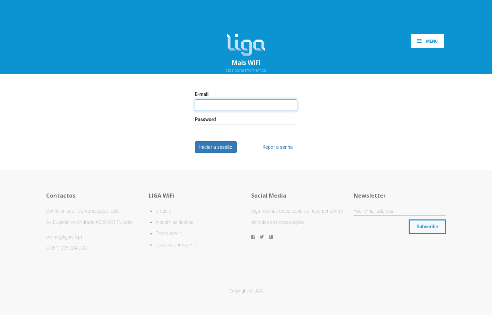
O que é (163, 211)
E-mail (201, 94)
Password (205, 119)
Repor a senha (277, 147)
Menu (427, 41)
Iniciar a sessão (215, 147)
